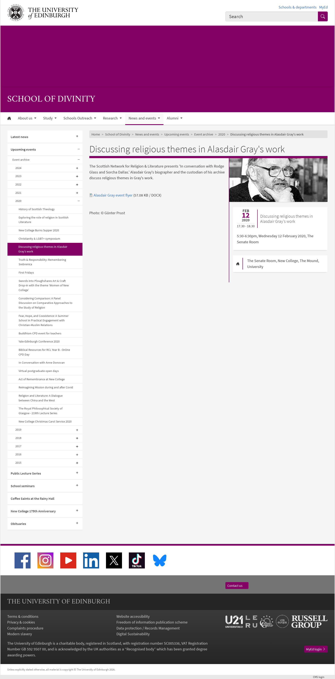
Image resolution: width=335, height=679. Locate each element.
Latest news (19, 137)
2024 (18, 168)
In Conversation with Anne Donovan (42, 362)
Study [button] (48, 118)
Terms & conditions (22, 616)
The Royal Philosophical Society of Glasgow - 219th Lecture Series (40, 411)
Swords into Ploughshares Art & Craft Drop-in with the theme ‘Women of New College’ (44, 285)
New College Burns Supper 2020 (39, 230)
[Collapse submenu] (78, 149)
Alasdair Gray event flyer (113, 195)
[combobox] (271, 16)
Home (95, 134)
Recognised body (140, 649)
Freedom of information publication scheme (152, 622)
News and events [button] (143, 118)
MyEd (323, 7)
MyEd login (316, 649)
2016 (18, 454)
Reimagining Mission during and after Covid (46, 387)
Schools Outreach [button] (78, 118)
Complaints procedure (25, 628)
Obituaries (18, 524)
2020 (18, 201)
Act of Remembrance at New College (42, 379)
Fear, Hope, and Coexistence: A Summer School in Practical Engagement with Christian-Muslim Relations (44, 320)
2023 (18, 176)
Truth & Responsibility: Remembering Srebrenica (42, 262)
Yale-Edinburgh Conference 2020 (39, 341)
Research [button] (111, 118)
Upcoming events (23, 149)
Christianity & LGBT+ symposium (39, 238)
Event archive (20, 160)
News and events (147, 134)
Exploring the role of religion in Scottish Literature (44, 220)
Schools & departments (298, 7)
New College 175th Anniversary (33, 511)
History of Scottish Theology (37, 209)
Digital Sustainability (133, 633)
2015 (18, 463)
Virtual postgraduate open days (39, 371)
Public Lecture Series (26, 473)
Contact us (237, 585)
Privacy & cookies (21, 622)
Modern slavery (19, 633)
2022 (18, 184)
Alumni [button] (173, 118)
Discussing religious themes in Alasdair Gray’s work (42, 249)
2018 (18, 438)
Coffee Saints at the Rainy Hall (32, 498)
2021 (18, 193)
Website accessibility (133, 616)
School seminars (23, 486)
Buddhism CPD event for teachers (40, 333)
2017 (18, 446)
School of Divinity (117, 134)
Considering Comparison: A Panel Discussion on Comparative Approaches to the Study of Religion (45, 302)
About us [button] (25, 118)
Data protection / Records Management (148, 628)
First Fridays (26, 272)
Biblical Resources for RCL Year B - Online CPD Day (44, 352)
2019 (18, 429)
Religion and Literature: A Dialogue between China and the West (41, 398)
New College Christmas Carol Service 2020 (45, 421)
